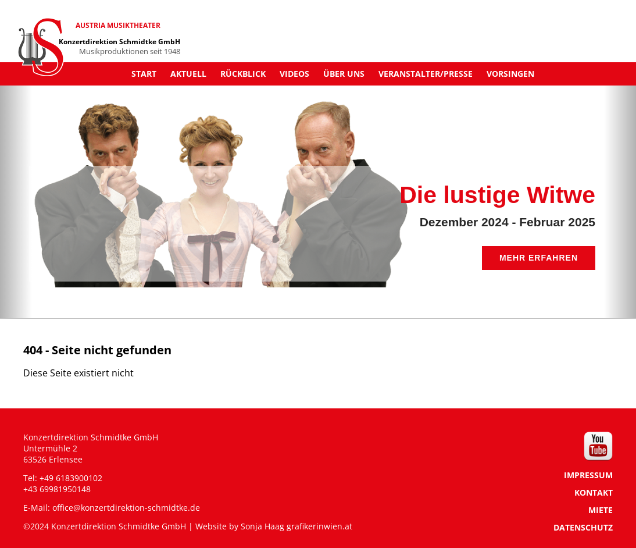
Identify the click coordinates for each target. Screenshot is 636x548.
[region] (318, 186)
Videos (294, 73)
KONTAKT (593, 492)
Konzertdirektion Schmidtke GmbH (119, 42)
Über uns (344, 73)
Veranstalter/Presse (425, 73)
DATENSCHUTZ (583, 527)
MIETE (600, 509)
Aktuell (188, 73)
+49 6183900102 (71, 477)
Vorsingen (510, 73)
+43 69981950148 (57, 488)
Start (143, 73)
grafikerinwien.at (319, 526)
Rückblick (243, 73)
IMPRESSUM (588, 475)
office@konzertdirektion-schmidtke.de (126, 507)
